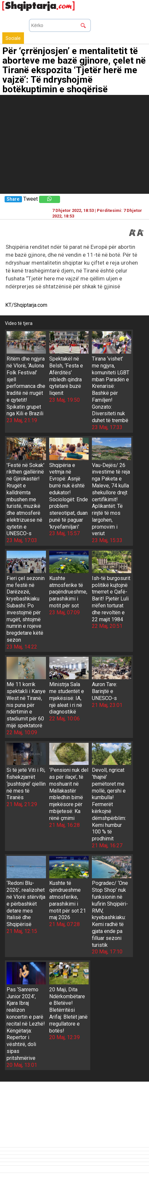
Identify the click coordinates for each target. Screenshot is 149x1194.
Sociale (13, 38)
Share (13, 199)
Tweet (30, 199)
